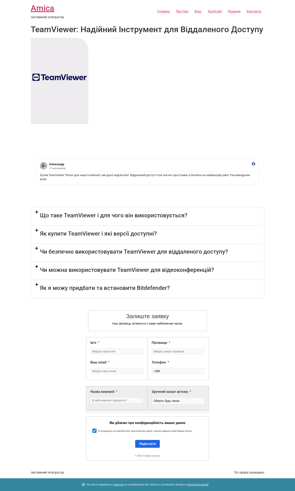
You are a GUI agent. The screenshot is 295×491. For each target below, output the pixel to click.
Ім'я (93, 342)
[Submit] (147, 444)
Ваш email (98, 362)
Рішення (234, 11)
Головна (163, 11)
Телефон (159, 362)
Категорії (215, 11)
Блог (198, 11)
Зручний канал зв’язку (170, 391)
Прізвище (159, 342)
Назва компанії (102, 391)
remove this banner (197, 484)
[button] (35, 172)
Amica (42, 8)
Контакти (254, 11)
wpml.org (118, 484)
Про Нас (182, 11)
